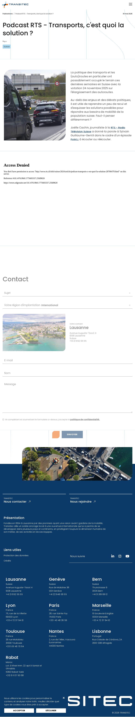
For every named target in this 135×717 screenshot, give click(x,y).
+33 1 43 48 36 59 (58, 620)
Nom (7, 385)
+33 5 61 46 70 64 (15, 646)
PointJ (75, 144)
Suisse (7, 46)
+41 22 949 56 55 (58, 594)
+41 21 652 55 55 (14, 594)
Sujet (7, 305)
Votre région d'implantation (22, 317)
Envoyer (72, 446)
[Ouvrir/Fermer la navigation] (130, 4)
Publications (8, 14)
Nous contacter (18, 502)
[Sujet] (71, 305)
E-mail (8, 372)
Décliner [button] (51, 710)
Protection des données (16, 555)
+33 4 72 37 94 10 (14, 620)
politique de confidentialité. (85, 431)
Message (10, 396)
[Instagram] (119, 556)
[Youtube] (127, 556)
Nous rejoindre (83, 502)
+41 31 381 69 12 (99, 594)
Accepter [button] (19, 710)
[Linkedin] (112, 556)
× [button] (63, 698)
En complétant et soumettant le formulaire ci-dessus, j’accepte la (52, 431)
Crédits (7, 561)
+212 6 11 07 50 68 (15, 675)
